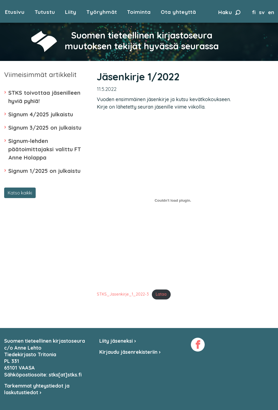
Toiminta (139, 12)
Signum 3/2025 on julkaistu (44, 127)
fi (254, 12)
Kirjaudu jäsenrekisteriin (130, 352)
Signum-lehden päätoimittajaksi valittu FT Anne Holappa (44, 149)
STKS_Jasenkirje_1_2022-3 (123, 294)
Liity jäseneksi (117, 341)
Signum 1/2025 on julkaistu (44, 170)
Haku (229, 12)
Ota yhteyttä (178, 12)
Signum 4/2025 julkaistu (40, 114)
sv (262, 12)
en (271, 12)
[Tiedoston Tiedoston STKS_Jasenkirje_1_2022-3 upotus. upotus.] (173, 200)
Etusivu (15, 12)
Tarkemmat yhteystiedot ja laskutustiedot (36, 389)
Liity (70, 12)
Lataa (161, 294)
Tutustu (45, 12)
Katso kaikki (20, 193)
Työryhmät (101, 12)
